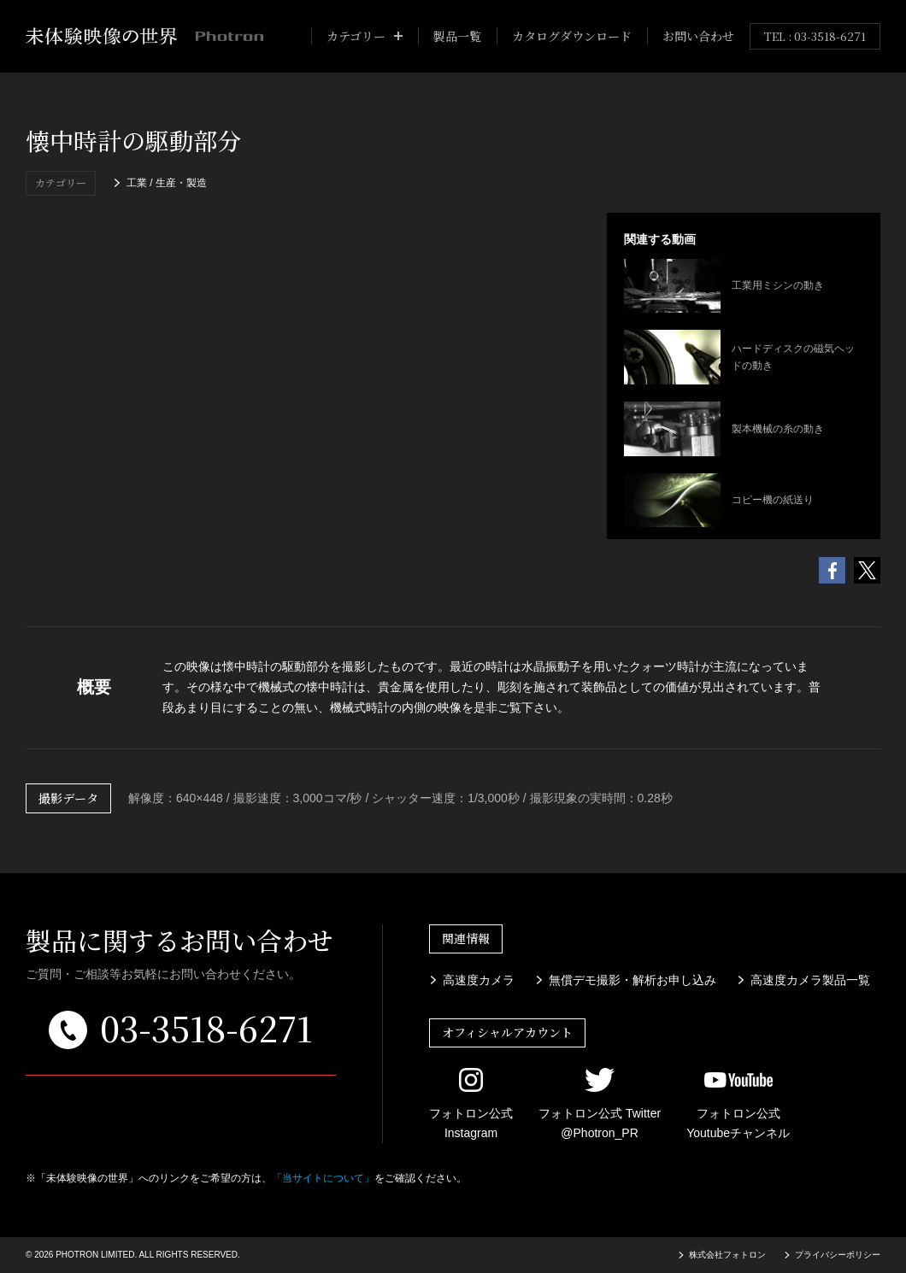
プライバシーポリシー (837, 1254)
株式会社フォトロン (727, 1254)
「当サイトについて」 (323, 1178)
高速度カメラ (479, 979)
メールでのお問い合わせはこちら (181, 1100)
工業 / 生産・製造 (166, 183)
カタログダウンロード (572, 35)
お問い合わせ (698, 35)
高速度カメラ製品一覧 (810, 979)
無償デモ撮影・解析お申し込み (632, 979)
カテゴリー (356, 35)
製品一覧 (457, 35)
